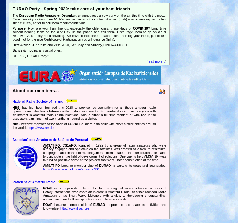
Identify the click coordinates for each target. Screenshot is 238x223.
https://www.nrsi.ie (40, 128)
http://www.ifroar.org (74, 208)
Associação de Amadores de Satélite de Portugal (50, 139)
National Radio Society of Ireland (38, 101)
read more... (156, 61)
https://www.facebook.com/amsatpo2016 (72, 169)
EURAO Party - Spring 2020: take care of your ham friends (71, 8)
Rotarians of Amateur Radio (34, 182)
